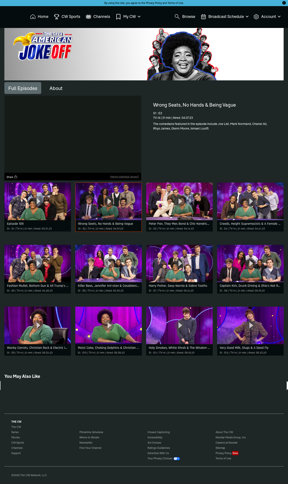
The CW (13, 15)
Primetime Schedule (91, 432)
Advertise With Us (158, 453)
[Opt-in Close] (284, 3)
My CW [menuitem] (128, 17)
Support (16, 453)
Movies (15, 437)
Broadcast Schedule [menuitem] (224, 17)
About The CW (224, 432)
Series (15, 432)
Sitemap (220, 447)
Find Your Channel (90, 447)
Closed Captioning (158, 432)
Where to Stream (89, 437)
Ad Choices (154, 442)
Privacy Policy (154, 3)
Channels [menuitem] (98, 17)
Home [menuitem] (39, 17)
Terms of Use (175, 3)
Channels (17, 447)
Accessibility (154, 437)
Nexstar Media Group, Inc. (231, 437)
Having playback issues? (124, 176)
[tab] (22, 88)
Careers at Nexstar (227, 442)
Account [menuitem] (267, 17)
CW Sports (17, 442)
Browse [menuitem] (185, 17)
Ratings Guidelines (158, 447)
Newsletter (86, 442)
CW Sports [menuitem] (67, 17)
